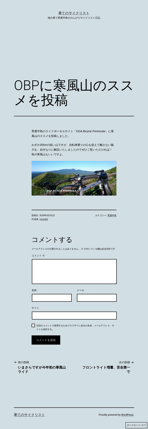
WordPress (127, 414)
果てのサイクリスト (74, 13)
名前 (34, 290)
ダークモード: (136, 425)
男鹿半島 (112, 215)
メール (80, 290)
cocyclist (44, 219)
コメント (38, 255)
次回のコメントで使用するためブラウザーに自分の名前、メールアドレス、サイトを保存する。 (75, 327)
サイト (35, 308)
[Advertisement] (74, 53)
